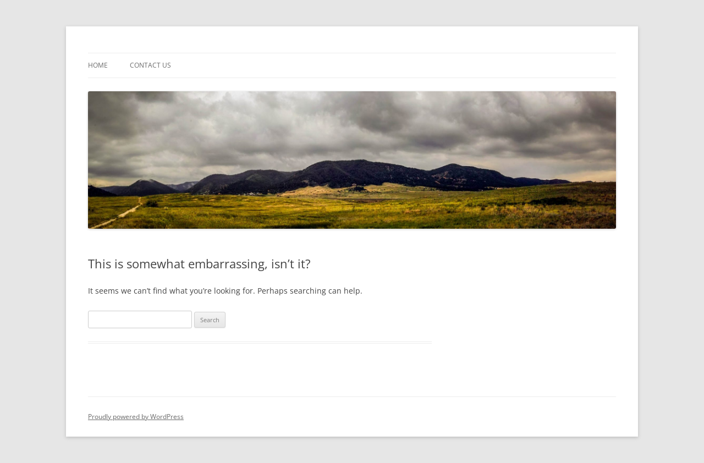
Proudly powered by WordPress (136, 416)
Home (98, 65)
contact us (150, 65)
